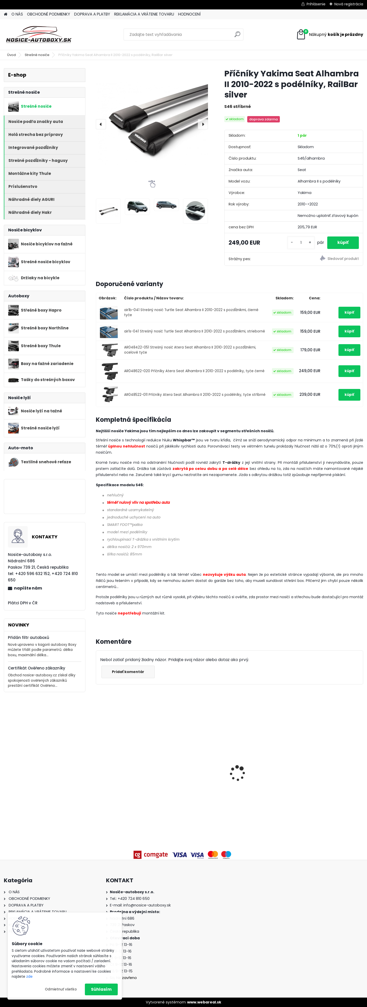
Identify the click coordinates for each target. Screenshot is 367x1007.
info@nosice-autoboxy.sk (147, 905)
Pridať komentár (128, 671)
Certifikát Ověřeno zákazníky (36, 668)
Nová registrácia (348, 4)
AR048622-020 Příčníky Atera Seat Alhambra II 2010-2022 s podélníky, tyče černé (194, 371)
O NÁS (17, 14)
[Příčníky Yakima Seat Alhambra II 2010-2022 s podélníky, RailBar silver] (152, 124)
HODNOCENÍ (189, 14)
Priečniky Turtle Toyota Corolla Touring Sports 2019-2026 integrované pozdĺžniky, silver (127, 762)
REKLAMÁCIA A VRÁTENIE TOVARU (144, 14)
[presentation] (101, 124)
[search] (237, 36)
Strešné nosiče (37, 54)
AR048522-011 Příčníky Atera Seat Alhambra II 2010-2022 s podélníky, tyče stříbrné (195, 394)
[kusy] (301, 242)
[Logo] (39, 34)
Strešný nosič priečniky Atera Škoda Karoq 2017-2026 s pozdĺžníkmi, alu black (327, 773)
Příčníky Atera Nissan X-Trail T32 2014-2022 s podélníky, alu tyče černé (195, 762)
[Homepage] (5, 14)
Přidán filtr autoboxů (28, 637)
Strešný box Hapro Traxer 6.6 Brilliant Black (263, 771)
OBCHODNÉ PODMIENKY (48, 14)
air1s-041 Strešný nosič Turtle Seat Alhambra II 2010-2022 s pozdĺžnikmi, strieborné (194, 331)
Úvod (11, 54)
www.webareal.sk (204, 1002)
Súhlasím (101, 989)
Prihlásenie (316, 4)
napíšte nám (28, 588)
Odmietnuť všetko (61, 989)
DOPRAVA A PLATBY (92, 14)
